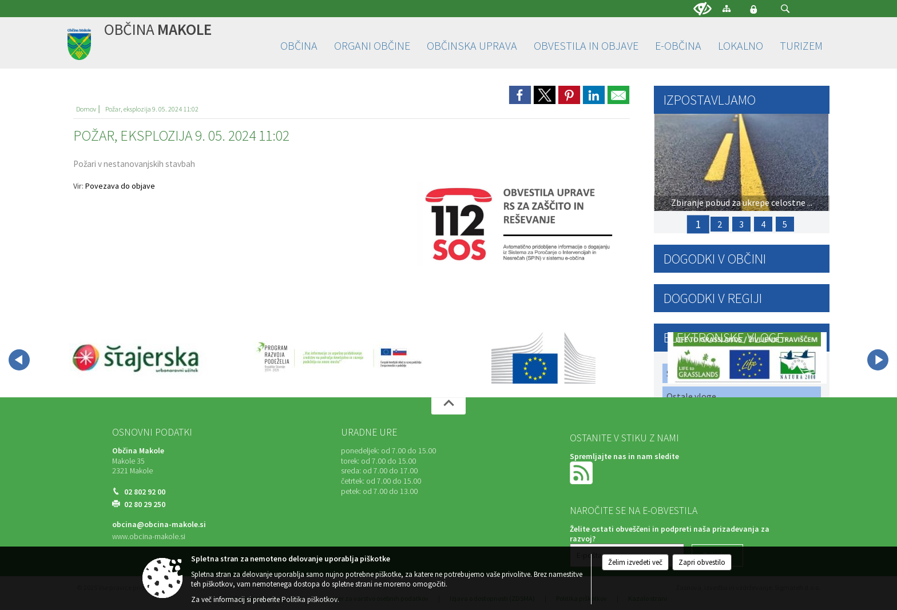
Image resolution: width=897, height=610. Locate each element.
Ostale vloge (691, 396)
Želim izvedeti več (635, 562)
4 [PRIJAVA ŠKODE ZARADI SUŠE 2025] (763, 224)
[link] (520, 95)
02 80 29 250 (144, 504)
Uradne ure (369, 432)
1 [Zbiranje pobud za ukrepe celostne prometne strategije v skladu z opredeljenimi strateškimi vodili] (698, 224)
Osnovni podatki (152, 432)
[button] (785, 9)
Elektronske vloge (724, 337)
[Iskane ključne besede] (774, 9)
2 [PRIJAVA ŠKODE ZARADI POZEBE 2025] (719, 224)
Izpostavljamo (710, 100)
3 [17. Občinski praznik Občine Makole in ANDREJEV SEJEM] (741, 224)
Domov (86, 109)
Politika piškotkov (309, 599)
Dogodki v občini (715, 259)
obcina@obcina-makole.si (159, 524)
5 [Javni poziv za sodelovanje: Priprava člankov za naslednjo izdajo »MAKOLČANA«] (785, 224)
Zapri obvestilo (701, 562)
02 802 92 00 (144, 492)
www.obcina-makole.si (148, 536)
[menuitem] (299, 46)
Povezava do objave (120, 186)
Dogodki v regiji (713, 298)
